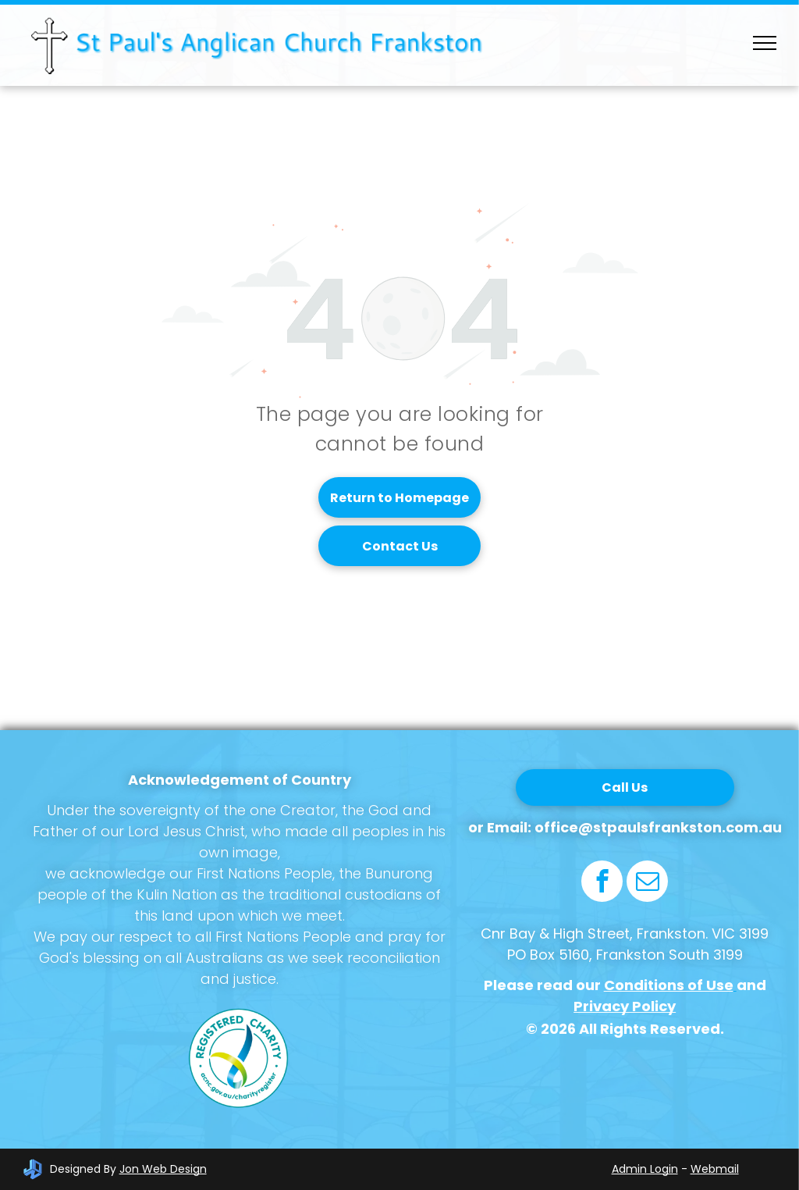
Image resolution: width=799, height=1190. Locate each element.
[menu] (764, 43)
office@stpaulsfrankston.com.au (658, 827)
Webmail (715, 1169)
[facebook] (602, 883)
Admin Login (645, 1169)
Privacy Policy (625, 1006)
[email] (647, 883)
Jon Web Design (163, 1169)
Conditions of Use (668, 985)
